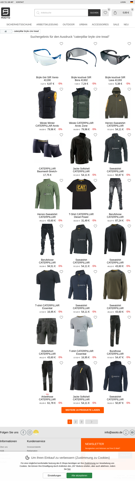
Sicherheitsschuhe (19, 24)
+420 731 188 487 (6, 2)
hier (69, 469)
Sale (116, 24)
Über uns (4, 447)
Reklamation (32, 451)
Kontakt (20, 2)
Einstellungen (54, 475)
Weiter (91, 421)
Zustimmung (90, 463)
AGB (2, 451)
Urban (83, 24)
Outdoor (69, 24)
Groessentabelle (34, 447)
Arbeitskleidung (47, 24)
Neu (126, 24)
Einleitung (6, 31)
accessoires (100, 24)
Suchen (94, 13)
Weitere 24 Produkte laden (83, 410)
